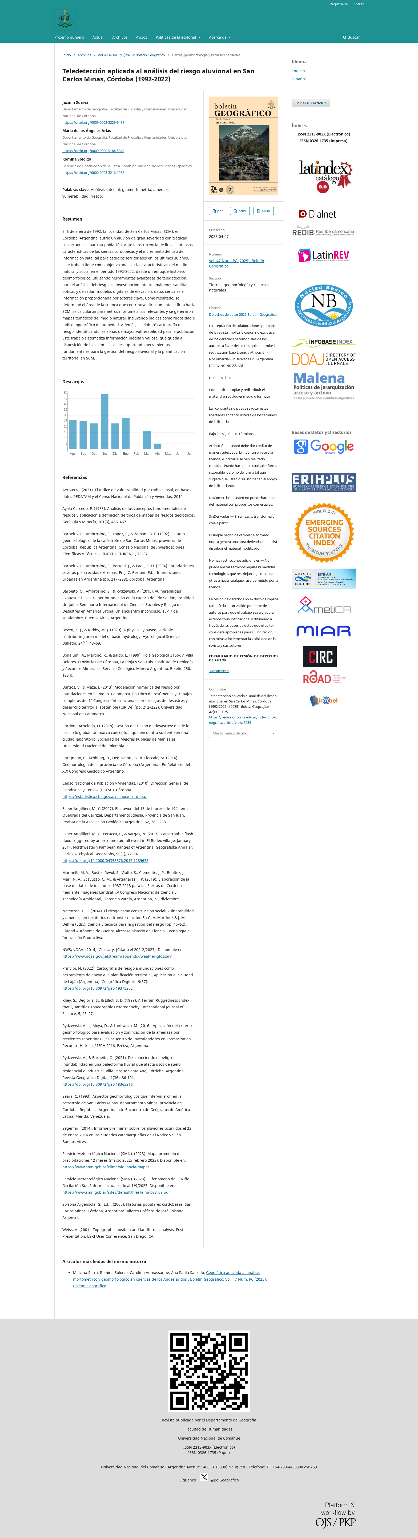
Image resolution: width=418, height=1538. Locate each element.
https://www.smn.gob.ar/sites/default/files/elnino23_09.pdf (116, 1192)
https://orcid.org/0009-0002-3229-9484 (93, 122)
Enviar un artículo (311, 103)
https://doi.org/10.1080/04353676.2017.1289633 (105, 860)
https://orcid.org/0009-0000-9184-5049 (93, 150)
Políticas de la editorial (176, 37)
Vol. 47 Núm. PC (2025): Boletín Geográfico (131, 55)
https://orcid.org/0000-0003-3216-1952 (93, 172)
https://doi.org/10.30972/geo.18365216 (97, 1084)
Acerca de (218, 37)
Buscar (351, 37)
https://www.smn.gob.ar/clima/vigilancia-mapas (106, 1166)
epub (265, 211)
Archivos (119, 37)
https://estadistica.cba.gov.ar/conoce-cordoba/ (104, 796)
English (298, 70)
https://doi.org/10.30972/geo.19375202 (97, 988)
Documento (219, 670)
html (242, 211)
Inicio (66, 55)
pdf (219, 211)
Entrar (359, 4)
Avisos (141, 37)
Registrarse (339, 4)
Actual (98, 37)
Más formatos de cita (229, 733)
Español (299, 78)
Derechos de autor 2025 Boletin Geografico (243, 314)
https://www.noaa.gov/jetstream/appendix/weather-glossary (117, 956)
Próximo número (69, 37)
